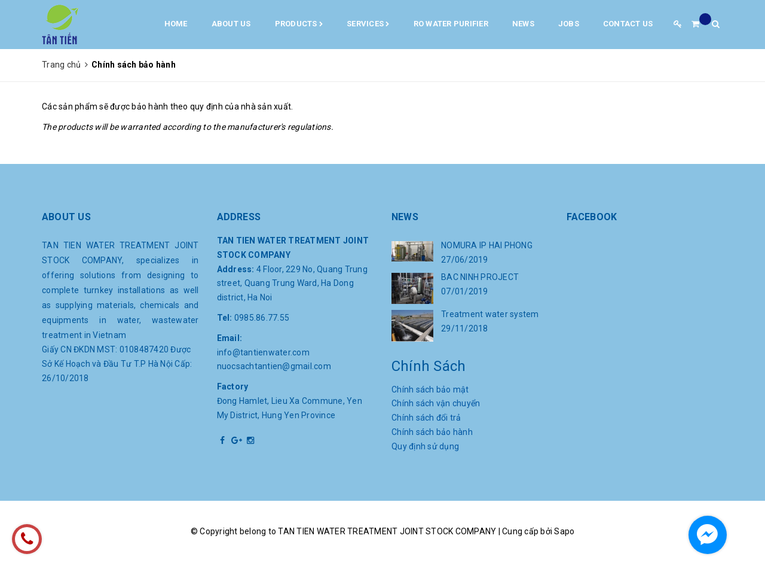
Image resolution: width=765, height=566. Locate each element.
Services (368, 24)
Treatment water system (490, 314)
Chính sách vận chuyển (435, 403)
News (523, 23)
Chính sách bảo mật (430, 389)
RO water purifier (451, 23)
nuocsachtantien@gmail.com (274, 366)
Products (299, 24)
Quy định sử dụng (425, 446)
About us (231, 23)
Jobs (568, 23)
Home (176, 23)
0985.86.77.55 (261, 317)
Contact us (628, 23)
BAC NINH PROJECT (480, 277)
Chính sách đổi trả (426, 417)
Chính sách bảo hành (432, 432)
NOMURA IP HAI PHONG (487, 245)
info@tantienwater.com (263, 352)
